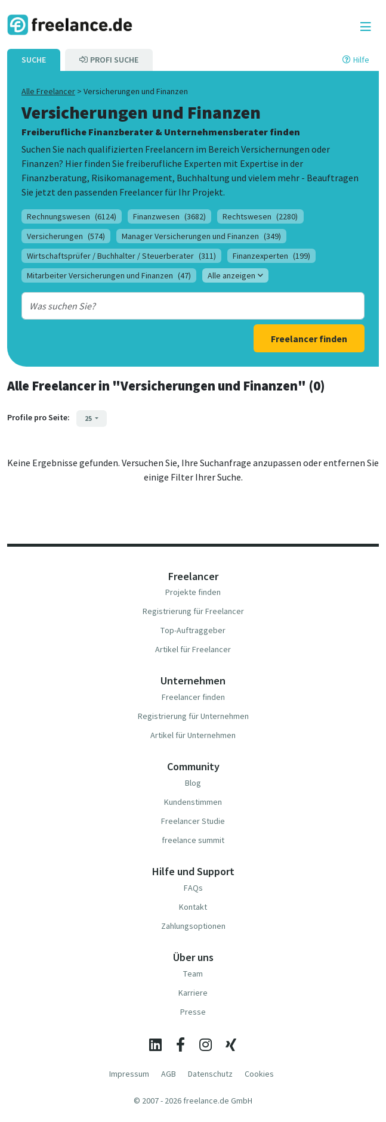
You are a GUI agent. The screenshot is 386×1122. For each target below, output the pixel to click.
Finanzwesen (169, 216)
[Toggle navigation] (366, 27)
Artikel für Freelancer (193, 649)
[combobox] (178, 306)
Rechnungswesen (71, 216)
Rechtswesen (260, 216)
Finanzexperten (271, 255)
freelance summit (193, 840)
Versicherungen (66, 236)
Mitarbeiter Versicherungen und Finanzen (109, 275)
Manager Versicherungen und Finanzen (201, 236)
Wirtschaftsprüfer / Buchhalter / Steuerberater (121, 255)
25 (89, 418)
